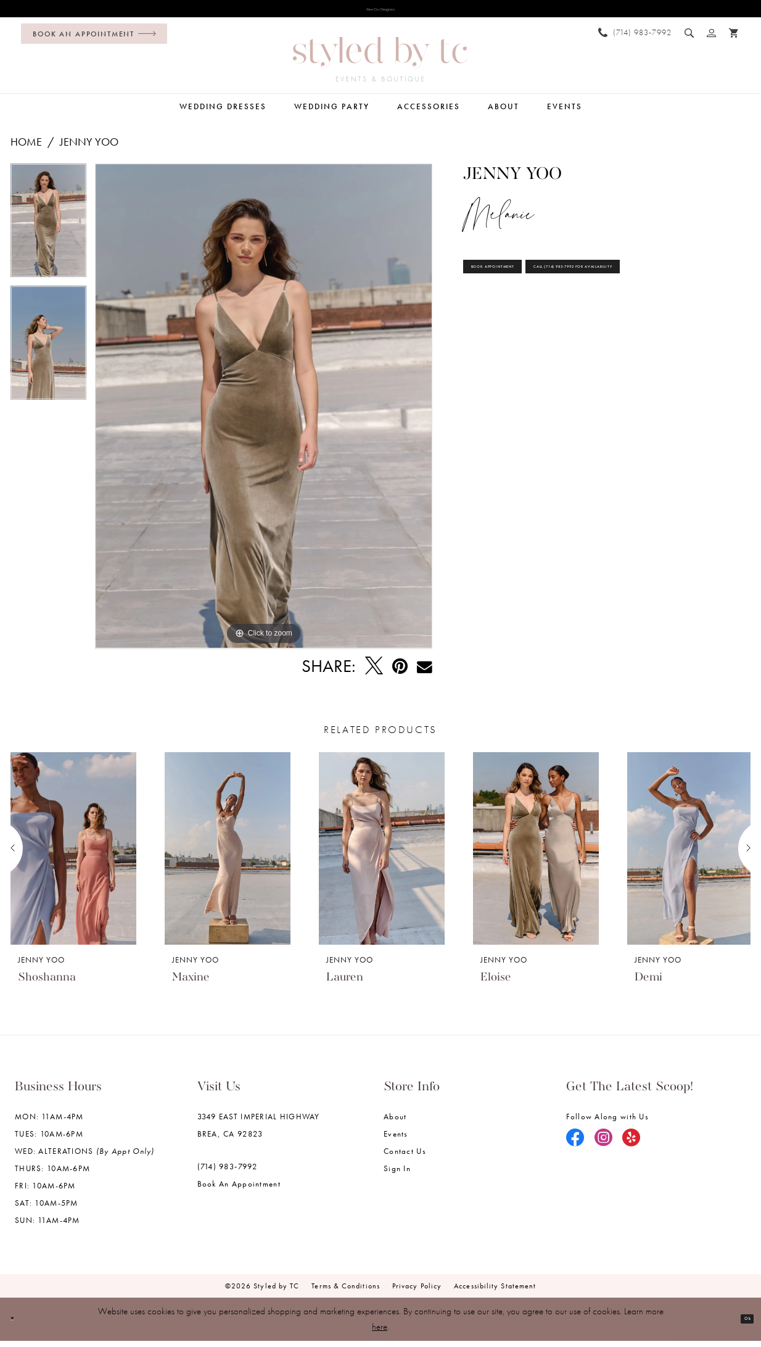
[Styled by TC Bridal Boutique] (380, 66)
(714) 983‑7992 (227, 1173)
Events (396, 1140)
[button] (712, 39)
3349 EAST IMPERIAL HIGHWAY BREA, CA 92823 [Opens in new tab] (258, 1132)
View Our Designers (380, 13)
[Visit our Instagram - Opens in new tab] (603, 1145)
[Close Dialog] (18, 1326)
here (379, 1333)
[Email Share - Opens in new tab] (424, 673)
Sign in (397, 1175)
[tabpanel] (48, 232)
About (395, 1123)
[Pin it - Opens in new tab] (400, 673)
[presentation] (73, 855)
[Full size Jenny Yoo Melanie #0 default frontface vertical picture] (264, 414)
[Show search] (689, 39)
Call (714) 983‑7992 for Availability (568, 324)
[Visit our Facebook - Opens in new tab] (575, 1145)
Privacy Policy (417, 1293)
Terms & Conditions (345, 1293)
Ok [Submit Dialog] (740, 1325)
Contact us (405, 1158)
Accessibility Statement (495, 1293)
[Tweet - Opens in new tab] (374, 673)
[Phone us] (635, 39)
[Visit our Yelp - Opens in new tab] (631, 1145)
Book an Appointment (239, 1190)
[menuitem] (91, 41)
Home (26, 149)
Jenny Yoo (89, 149)
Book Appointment (527, 286)
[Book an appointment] (94, 41)
